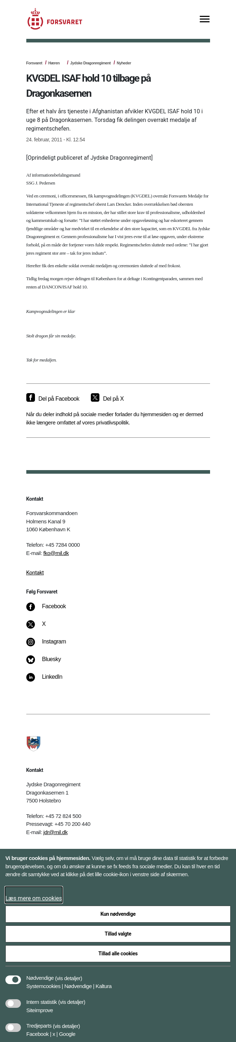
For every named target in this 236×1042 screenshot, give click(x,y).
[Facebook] (51, 610)
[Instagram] (51, 645)
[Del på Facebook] (52, 399)
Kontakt (35, 572)
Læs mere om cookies (33, 898)
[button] (68, 974)
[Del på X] (107, 399)
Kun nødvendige (118, 914)
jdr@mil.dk (55, 832)
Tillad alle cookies (118, 953)
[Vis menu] (204, 19)
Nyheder (124, 63)
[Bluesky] (48, 663)
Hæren (54, 63)
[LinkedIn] (49, 680)
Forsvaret (34, 63)
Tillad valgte (118, 934)
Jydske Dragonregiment (90, 63)
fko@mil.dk (56, 553)
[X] (44, 628)
